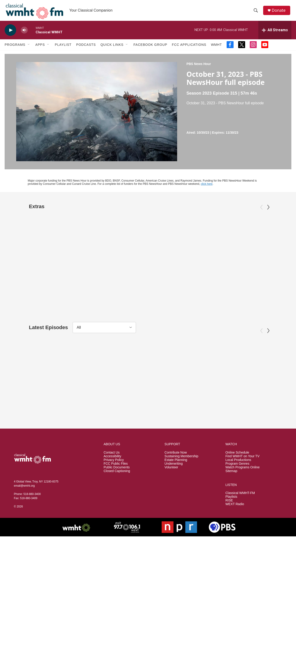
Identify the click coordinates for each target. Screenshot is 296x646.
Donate (279, 12)
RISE (229, 539)
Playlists (231, 535)
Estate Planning (175, 498)
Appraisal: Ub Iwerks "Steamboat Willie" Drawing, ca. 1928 (50, 289)
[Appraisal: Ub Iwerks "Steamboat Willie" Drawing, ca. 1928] (53, 245)
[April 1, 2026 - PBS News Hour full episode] (243, 386)
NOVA (205, 279)
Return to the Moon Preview (234, 286)
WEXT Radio (234, 542)
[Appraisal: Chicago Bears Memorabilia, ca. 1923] (148, 245)
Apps (40, 48)
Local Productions (238, 498)
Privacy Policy (114, 498)
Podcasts (86, 48)
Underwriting (173, 502)
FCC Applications (189, 48)
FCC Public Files (116, 502)
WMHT (216, 48)
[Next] (268, 210)
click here (207, 187)
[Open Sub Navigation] (29, 48)
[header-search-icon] (256, 12)
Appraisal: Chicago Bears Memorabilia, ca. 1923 (137, 289)
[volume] (24, 33)
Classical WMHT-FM (240, 531)
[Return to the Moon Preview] (243, 245)
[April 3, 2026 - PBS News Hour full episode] (53, 386)
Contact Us (112, 490)
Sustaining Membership (181, 494)
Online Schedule (237, 490)
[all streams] (274, 33)
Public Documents (117, 505)
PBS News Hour (198, 67)
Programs (15, 48)
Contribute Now (175, 490)
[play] (10, 33)
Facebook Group (150, 48)
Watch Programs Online (242, 505)
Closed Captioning (117, 509)
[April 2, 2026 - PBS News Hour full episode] (148, 386)
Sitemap (231, 509)
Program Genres (237, 502)
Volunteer (171, 505)
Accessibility (112, 494)
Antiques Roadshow (26, 279)
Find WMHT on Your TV (242, 494)
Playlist (63, 48)
